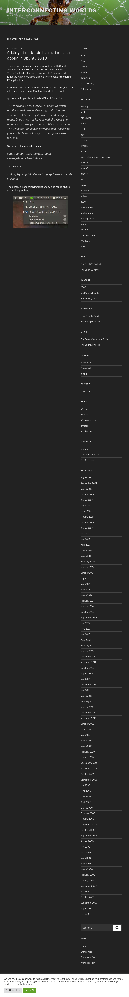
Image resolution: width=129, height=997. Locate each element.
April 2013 (86, 640)
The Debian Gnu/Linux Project (95, 339)
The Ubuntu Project (90, 345)
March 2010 (86, 746)
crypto (84, 140)
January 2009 (87, 819)
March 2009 (87, 807)
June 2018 (86, 511)
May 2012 (85, 679)
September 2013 (89, 617)
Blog (83, 61)
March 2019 (86, 489)
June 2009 (86, 791)
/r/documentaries (89, 420)
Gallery (84, 66)
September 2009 (89, 779)
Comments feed (88, 957)
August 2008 (87, 841)
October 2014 (87, 572)
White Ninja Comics (90, 321)
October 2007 (87, 897)
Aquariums (86, 118)
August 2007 (87, 908)
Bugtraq (84, 449)
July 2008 (85, 846)
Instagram (85, 78)
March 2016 (86, 550)
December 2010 (88, 712)
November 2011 (88, 684)
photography (87, 213)
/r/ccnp (84, 409)
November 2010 (88, 718)
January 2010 (87, 757)
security (84, 229)
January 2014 (87, 606)
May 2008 (86, 858)
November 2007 (89, 891)
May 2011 (85, 690)
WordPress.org (88, 963)
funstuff (84, 168)
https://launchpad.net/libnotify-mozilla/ (41, 98)
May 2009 (86, 796)
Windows (85, 241)
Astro (83, 123)
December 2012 (88, 656)
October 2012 (87, 668)
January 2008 (87, 880)
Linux (83, 185)
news (83, 201)
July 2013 (85, 623)
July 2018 (85, 505)
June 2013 (86, 628)
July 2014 (85, 578)
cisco (83, 134)
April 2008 (86, 863)
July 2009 (85, 785)
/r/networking (87, 431)
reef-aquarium (87, 218)
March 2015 (86, 556)
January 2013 (87, 651)
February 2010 (88, 752)
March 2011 (86, 696)
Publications (86, 89)
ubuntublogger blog (18, 190)
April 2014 (86, 589)
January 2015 (87, 567)
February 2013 (88, 645)
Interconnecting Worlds (52, 10)
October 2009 (87, 774)
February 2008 (88, 874)
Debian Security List (90, 454)
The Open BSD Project (91, 269)
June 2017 (85, 533)
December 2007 (89, 886)
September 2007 (89, 902)
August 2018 (87, 500)
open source (87, 207)
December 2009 (89, 763)
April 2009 (86, 802)
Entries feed (86, 951)
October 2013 (87, 612)
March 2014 (86, 595)
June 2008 (86, 852)
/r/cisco (84, 414)
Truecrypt (85, 391)
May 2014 (85, 584)
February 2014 (88, 600)
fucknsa (84, 162)
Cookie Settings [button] (13, 990)
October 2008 (88, 830)
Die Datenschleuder (90, 293)
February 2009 (88, 813)
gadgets (84, 173)
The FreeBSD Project (91, 264)
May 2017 (85, 539)
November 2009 (89, 768)
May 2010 (85, 735)
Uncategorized (88, 235)
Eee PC (84, 151)
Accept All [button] (29, 990)
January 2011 (87, 707)
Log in (83, 946)
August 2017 (87, 528)
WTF (83, 246)
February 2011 (87, 701)
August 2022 (87, 477)
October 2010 (87, 724)
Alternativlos (87, 362)
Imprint (84, 72)
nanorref (85, 190)
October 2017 (87, 522)
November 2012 (88, 662)
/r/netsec (85, 425)
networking (86, 196)
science (84, 224)
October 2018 (87, 494)
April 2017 (86, 545)
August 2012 (87, 673)
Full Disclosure (88, 460)
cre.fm (84, 373)
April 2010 (86, 740)
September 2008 (89, 835)
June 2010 (86, 729)
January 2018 (87, 517)
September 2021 (89, 483)
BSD (83, 129)
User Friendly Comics (91, 316)
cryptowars (86, 145)
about (83, 55)
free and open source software (95, 157)
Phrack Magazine (89, 298)
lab (82, 179)
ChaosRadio (86, 368)
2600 (83, 287)
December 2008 (89, 824)
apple (83, 112)
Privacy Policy (87, 83)
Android (84, 106)
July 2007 (85, 914)
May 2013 (85, 634)
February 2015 (88, 561)
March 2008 (87, 869)
